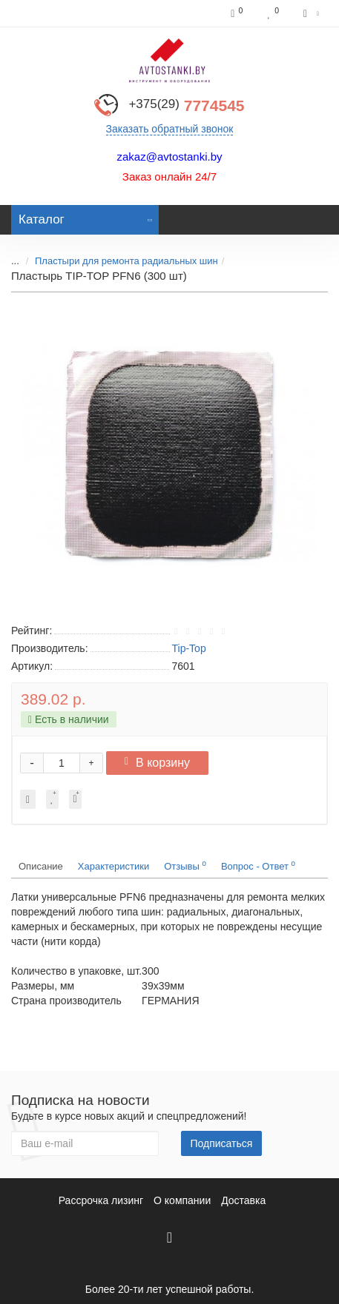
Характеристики (113, 866)
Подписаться (222, 1143)
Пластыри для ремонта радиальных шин (126, 260)
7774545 (186, 105)
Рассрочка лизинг (101, 1200)
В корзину (157, 762)
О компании (182, 1200)
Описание (41, 866)
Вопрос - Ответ (258, 865)
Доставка (243, 1200)
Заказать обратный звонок (170, 129)
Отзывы (185, 865)
